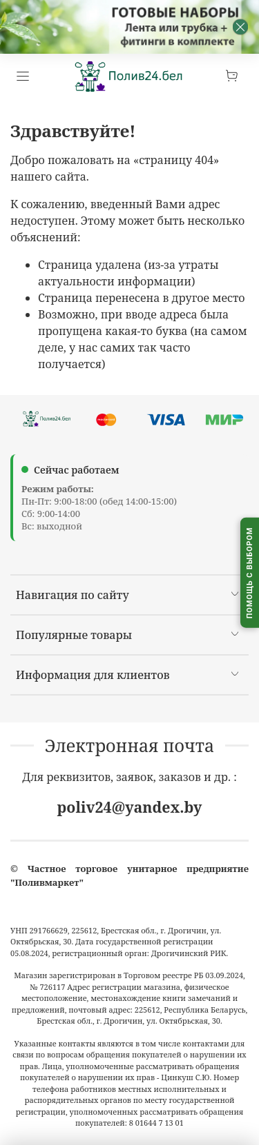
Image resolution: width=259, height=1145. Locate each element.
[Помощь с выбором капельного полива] (249, 572)
